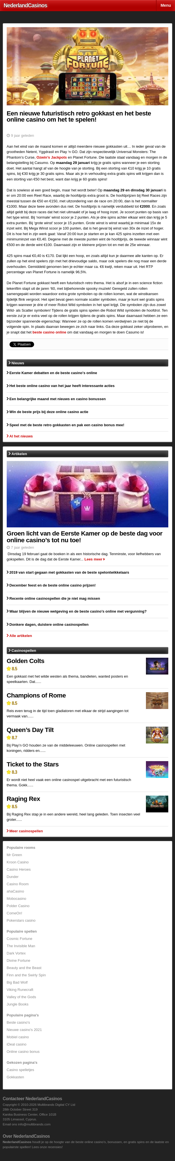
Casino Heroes (19, 869)
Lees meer (93, 559)
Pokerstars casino (21, 920)
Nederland (25, 5)
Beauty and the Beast (24, 968)
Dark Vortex (16, 953)
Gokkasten (15, 1077)
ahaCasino (15, 891)
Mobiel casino (18, 1037)
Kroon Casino (18, 862)
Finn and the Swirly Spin (26, 975)
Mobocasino (16, 898)
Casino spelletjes (20, 1070)
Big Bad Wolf (17, 982)
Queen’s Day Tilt (30, 729)
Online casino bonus (23, 1051)
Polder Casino (18, 906)
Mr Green (14, 855)
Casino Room (18, 884)
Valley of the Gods (21, 997)
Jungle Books (18, 1004)
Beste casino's (18, 1022)
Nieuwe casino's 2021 (24, 1030)
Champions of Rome (36, 695)
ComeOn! (14, 913)
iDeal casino (17, 1044)
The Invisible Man (21, 946)
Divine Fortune (18, 960)
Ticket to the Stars (33, 764)
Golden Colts (25, 660)
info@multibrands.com (34, 1124)
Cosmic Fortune (19, 939)
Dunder (13, 877)
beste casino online (49, 332)
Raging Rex (23, 798)
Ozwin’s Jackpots (51, 157)
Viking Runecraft (20, 990)
